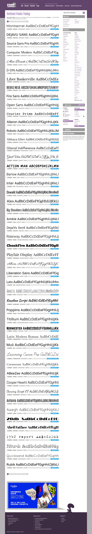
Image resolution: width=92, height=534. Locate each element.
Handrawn (77, 52)
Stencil (64, 59)
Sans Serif (65, 52)
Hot (22, 6)
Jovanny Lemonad (20, 421)
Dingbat (64, 39)
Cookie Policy (38, 527)
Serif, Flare (77, 80)
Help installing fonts (39, 520)
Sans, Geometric (78, 67)
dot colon (19, 125)
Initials (76, 57)
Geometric (77, 47)
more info (65, 140)
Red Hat (21, 276)
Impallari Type (23, 81)
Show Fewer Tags (78, 100)
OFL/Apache (65, 116)
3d (75, 95)
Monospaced (66, 44)
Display (64, 41)
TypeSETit (20, 64)
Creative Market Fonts (76, 6)
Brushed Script (78, 41)
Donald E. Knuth (24, 55)
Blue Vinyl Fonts (24, 358)
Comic (64, 37)
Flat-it (20, 90)
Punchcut (18, 222)
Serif (64, 56)
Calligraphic (65, 36)
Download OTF (55, 29)
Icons (76, 56)
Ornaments (77, 62)
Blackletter (65, 34)
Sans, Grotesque (78, 69)
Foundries (77, 23)
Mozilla (19, 99)
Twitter (62, 518)
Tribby (18, 177)
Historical (77, 54)
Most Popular (66, 21)
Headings (76, 36)
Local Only (65, 122)
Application (66, 115)
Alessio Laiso (18, 204)
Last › (27, 21)
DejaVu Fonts (21, 37)
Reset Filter (81, 105)
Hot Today (65, 23)
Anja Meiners (20, 376)
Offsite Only (65, 124)
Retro (64, 51)
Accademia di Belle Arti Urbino (23, 322)
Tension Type (19, 450)
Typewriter (65, 61)
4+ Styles (76, 111)
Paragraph (77, 37)
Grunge (76, 51)
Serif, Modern (77, 84)
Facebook (63, 520)
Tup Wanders (19, 413)
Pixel (64, 47)
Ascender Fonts (21, 108)
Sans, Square (77, 75)
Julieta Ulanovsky (22, 29)
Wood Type (77, 92)
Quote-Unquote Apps (23, 116)
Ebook (64, 113)
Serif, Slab (77, 85)
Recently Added (66, 19)
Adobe (22, 46)
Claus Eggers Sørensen (24, 258)
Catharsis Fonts (21, 367)
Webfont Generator (50, 6)
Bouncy (76, 99)
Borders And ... (78, 39)
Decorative (77, 44)
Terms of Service (38, 524)
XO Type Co (22, 213)
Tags (37, 6)
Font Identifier (59, 6)
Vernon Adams (19, 195)
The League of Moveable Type (23, 239)
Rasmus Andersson (19, 186)
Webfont (65, 111)
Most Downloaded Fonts (13, 520)
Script (64, 54)
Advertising (37, 523)
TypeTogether (21, 430)
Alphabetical (77, 121)
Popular (32, 6)
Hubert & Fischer (20, 467)
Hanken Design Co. (24, 150)
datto (18, 73)
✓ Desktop (65, 110)
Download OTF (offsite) (53, 90)
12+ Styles (77, 114)
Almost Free (65, 26)
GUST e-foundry (25, 339)
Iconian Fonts (21, 168)
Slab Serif (65, 57)
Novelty (64, 46)
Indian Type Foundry (21, 313)
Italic (76, 59)
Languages (77, 21)
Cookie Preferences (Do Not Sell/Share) (43, 529)
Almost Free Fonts (12, 521)
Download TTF (55, 37)
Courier (76, 94)
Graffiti (76, 49)
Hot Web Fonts (66, 24)
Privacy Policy (38, 526)
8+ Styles (76, 113)
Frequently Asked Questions (41, 518)
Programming (66, 49)
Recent (27, 6)
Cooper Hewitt (22, 385)
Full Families (77, 116)
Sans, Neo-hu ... (78, 74)
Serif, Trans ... (77, 87)
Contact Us (37, 521)
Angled (76, 97)
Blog (62, 521)
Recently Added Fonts (13, 518)
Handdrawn (65, 42)
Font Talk (67, 6)
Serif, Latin (77, 82)
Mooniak (20, 142)
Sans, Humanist (78, 70)
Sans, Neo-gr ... (78, 72)
